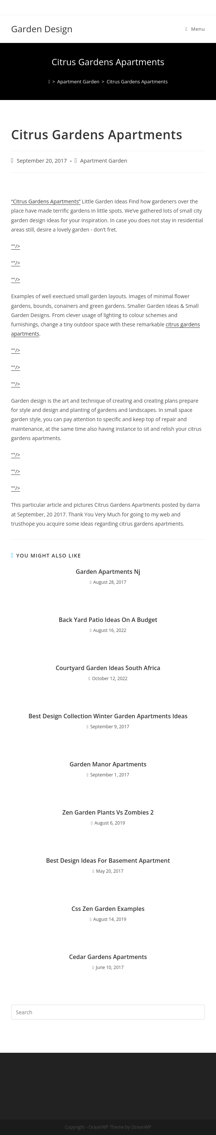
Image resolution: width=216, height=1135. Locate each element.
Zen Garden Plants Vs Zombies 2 (108, 812)
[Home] (49, 81)
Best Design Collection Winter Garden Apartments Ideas (108, 716)
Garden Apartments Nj (108, 572)
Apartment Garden (103, 160)
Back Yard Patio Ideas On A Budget (108, 620)
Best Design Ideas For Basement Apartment (108, 860)
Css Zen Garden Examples (108, 909)
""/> (15, 246)
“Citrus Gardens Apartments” (46, 201)
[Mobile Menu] (195, 29)
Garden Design (41, 29)
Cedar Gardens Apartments (108, 957)
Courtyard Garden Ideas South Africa (107, 668)
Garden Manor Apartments (108, 764)
